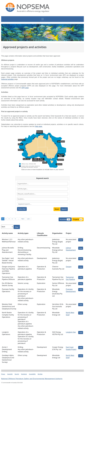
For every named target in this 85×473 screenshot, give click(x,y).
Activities (66, 219)
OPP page (25, 88)
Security (17, 374)
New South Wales (60, 154)
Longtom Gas (71, 332)
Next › (23, 219)
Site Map (40, 374)
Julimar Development (71, 249)
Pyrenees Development (71, 290)
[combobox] (42, 183)
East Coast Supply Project (71, 348)
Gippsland (60, 160)
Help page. (38, 126)
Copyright (10, 374)
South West (26, 159)
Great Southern (35, 159)
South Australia (41, 159)
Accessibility (32, 374)
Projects (78, 219)
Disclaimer (24, 374)
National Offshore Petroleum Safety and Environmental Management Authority (32, 379)
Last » (28, 219)
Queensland (61, 142)
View (80, 240)
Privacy (3, 374)
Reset (57, 209)
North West (22, 140)
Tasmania (58, 164)
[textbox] (29, 183)
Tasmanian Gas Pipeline (70, 278)
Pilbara (21, 144)
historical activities (7, 79)
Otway (44, 162)
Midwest (21, 150)
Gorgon (68, 267)
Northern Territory (39, 131)
